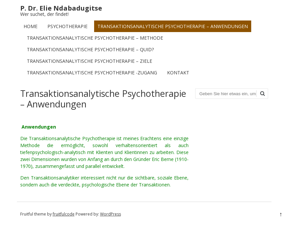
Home (30, 26)
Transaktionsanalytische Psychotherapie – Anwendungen (172, 26)
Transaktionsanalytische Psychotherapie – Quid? (90, 49)
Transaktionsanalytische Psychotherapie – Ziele (89, 61)
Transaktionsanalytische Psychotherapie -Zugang (92, 72)
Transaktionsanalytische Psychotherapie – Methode (95, 38)
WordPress (110, 214)
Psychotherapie (67, 26)
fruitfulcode (64, 214)
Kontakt (178, 72)
